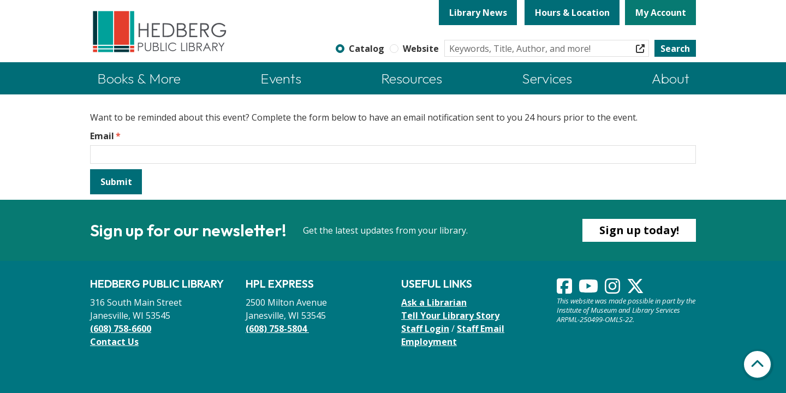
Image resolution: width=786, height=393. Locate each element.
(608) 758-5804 (277, 329)
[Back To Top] (757, 364)
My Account (660, 13)
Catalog (366, 49)
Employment (429, 342)
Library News (478, 13)
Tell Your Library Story (450, 315)
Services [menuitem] (547, 78)
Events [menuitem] (280, 78)
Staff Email (480, 329)
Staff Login (425, 329)
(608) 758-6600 (120, 329)
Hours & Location (572, 13)
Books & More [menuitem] (139, 78)
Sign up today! (639, 230)
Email (102, 136)
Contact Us (114, 342)
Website (421, 49)
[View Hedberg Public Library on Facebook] (565, 289)
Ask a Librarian (434, 302)
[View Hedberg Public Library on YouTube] (589, 289)
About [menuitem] (670, 78)
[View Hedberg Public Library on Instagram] (613, 289)
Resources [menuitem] (411, 78)
